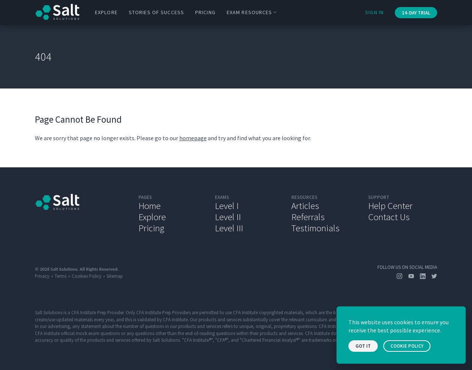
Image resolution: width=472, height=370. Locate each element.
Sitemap (114, 276)
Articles (305, 206)
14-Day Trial (416, 13)
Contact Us (389, 217)
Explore (106, 12)
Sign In (374, 12)
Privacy (42, 276)
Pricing (205, 12)
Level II (228, 217)
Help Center (390, 206)
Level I (227, 206)
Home (149, 206)
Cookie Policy (406, 346)
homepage (193, 138)
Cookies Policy (86, 276)
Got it (363, 346)
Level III (229, 228)
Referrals (308, 217)
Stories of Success (156, 12)
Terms (60, 276)
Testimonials (315, 228)
